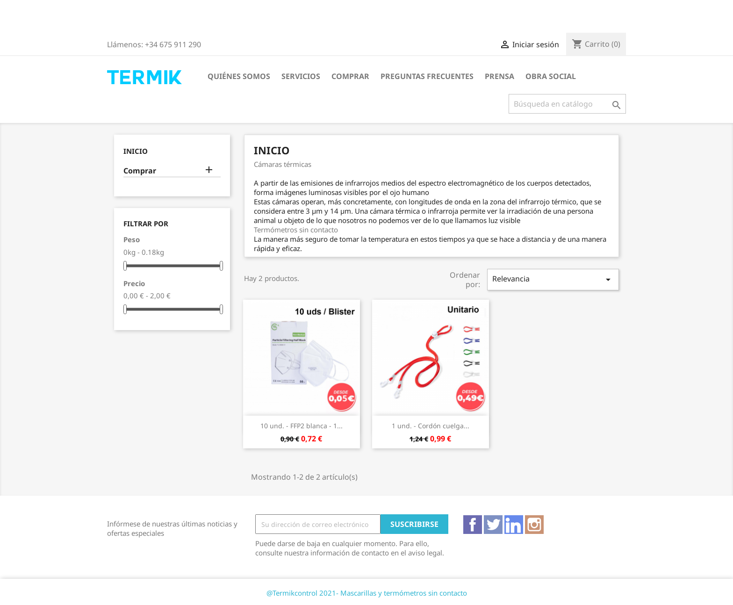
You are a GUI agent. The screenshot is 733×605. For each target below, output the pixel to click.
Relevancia (553, 279)
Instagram (534, 524)
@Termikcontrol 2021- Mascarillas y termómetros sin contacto (366, 593)
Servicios (300, 76)
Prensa (499, 76)
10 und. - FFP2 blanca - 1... (301, 425)
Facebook (472, 524)
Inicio (135, 151)
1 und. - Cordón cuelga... (430, 425)
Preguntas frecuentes (427, 76)
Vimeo (513, 524)
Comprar (350, 76)
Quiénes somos (239, 76)
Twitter (493, 524)
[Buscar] (567, 104)
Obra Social (550, 76)
